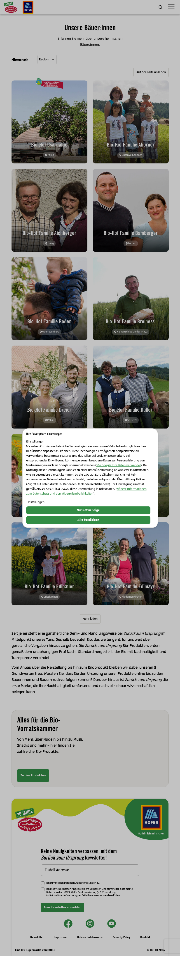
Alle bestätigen (88, 519)
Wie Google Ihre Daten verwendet (118, 465)
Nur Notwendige (88, 510)
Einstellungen (35, 502)
